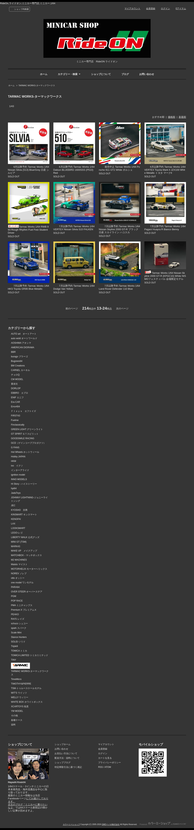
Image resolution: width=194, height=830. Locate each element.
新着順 (182, 117)
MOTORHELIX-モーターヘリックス (29, 569)
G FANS (15, 447)
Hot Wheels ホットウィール (25, 452)
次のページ (122, 308)
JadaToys (16, 493)
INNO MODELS (19, 479)
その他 (14, 715)
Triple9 (14, 646)
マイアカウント (132, 8)
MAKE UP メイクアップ (24, 550)
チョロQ (15, 374)
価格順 (171, 117)
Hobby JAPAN (18, 456)
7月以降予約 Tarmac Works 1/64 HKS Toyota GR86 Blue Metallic (28, 287)
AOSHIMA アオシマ (21, 343)
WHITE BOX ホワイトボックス (27, 702)
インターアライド (20, 470)
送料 (13, 724)
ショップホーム (62, 744)
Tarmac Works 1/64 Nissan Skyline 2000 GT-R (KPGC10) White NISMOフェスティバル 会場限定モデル (165, 275)
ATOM (108, 767)
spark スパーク (18, 628)
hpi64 (13, 488)
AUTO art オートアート (23, 333)
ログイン (165, 8)
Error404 (15, 406)
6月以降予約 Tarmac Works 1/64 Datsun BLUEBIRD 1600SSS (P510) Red (74, 169)
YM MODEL (17, 711)
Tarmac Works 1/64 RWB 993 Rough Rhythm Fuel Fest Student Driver (28, 229)
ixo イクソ (17, 465)
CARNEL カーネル (20, 370)
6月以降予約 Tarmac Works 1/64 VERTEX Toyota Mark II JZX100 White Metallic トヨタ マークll (165, 169)
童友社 (14, 384)
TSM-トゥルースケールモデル (26, 688)
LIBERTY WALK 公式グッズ (25, 537)
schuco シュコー (19, 623)
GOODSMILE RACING (22, 438)
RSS (100, 767)
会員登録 (150, 8)
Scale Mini (16, 632)
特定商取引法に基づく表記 (68, 767)
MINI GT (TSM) (19, 542)
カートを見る (105, 758)
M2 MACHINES (19, 560)
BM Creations (18, 365)
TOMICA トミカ (19, 650)
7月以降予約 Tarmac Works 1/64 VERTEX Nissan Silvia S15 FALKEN (74, 228)
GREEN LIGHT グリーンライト (27, 429)
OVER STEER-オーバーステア (26, 591)
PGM (13, 596)
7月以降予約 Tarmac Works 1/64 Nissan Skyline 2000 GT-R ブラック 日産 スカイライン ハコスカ (119, 229)
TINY (13, 660)
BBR (13, 352)
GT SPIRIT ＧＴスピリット (25, 434)
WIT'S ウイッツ (19, 693)
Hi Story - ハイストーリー (24, 484)
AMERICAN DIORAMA (22, 347)
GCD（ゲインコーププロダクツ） (28, 443)
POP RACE (17, 600)
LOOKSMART (18, 528)
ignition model (18, 474)
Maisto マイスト (19, 564)
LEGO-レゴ (17, 532)
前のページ (72, 308)
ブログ (125, 74)
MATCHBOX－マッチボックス (26, 555)
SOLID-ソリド (18, 641)
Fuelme (15, 420)
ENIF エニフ (17, 397)
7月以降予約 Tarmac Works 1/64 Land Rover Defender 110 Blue (119, 287)
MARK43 (15, 546)
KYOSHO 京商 (19, 510)
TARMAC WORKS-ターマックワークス (36, 85)
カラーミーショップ (71, 824)
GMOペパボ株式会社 (111, 824)
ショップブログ (62, 762)
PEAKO (15, 614)
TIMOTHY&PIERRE (21, 683)
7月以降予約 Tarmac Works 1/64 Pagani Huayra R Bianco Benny (165, 228)
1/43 (11, 106)
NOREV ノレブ (19, 573)
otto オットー (17, 578)
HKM (13, 461)
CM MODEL (17, 379)
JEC (13, 505)
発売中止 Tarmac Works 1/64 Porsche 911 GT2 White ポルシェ (119, 168)
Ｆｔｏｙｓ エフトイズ (23, 411)
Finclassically (17, 424)
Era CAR (15, 402)
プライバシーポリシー (109, 762)
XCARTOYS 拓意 (20, 706)
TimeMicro (16, 679)
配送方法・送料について (67, 758)
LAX (13, 523)
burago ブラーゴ (19, 356)
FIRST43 (15, 415)
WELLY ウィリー (19, 697)
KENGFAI (16, 519)
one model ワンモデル (22, 582)
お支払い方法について (66, 753)
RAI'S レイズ (17, 619)
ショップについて (101, 74)
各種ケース (16, 720)
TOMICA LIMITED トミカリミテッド (29, 655)
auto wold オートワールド (24, 338)
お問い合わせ (146, 74)
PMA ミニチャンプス (21, 605)
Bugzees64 (16, 361)
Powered (163, 824)
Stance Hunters (19, 637)
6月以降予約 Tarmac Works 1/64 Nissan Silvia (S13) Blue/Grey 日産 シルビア (28, 169)
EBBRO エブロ (19, 393)
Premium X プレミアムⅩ (24, 610)
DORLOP (16, 388)
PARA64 (15, 587)
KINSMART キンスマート (24, 514)
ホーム (43, 74)
